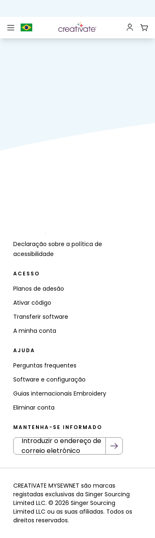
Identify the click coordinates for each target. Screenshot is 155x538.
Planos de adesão (38, 288)
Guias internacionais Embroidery (59, 393)
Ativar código (32, 303)
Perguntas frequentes (44, 365)
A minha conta (34, 331)
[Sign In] (130, 28)
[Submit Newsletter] (114, 446)
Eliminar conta (34, 407)
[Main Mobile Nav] (11, 28)
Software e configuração (49, 379)
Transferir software (40, 317)
